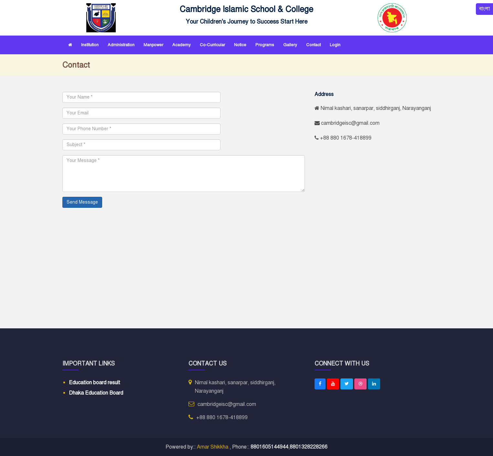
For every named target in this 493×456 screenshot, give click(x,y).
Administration (121, 45)
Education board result (94, 382)
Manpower (153, 45)
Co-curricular (212, 45)
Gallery (290, 45)
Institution (90, 45)
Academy (181, 45)
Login (335, 45)
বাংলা (484, 9)
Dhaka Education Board (96, 392)
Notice (240, 45)
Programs (264, 45)
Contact (313, 45)
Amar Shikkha (213, 447)
